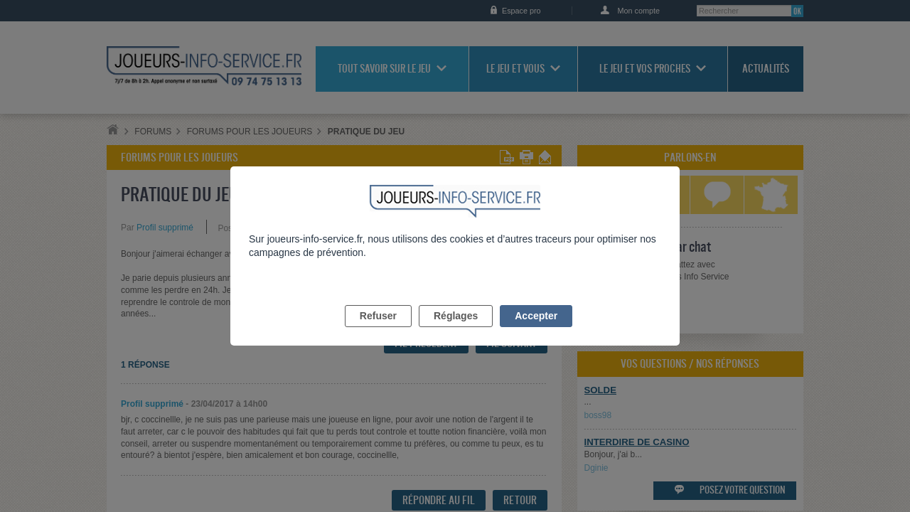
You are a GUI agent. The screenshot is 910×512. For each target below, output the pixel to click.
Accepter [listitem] (536, 332)
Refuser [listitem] (378, 332)
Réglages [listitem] (456, 332)
